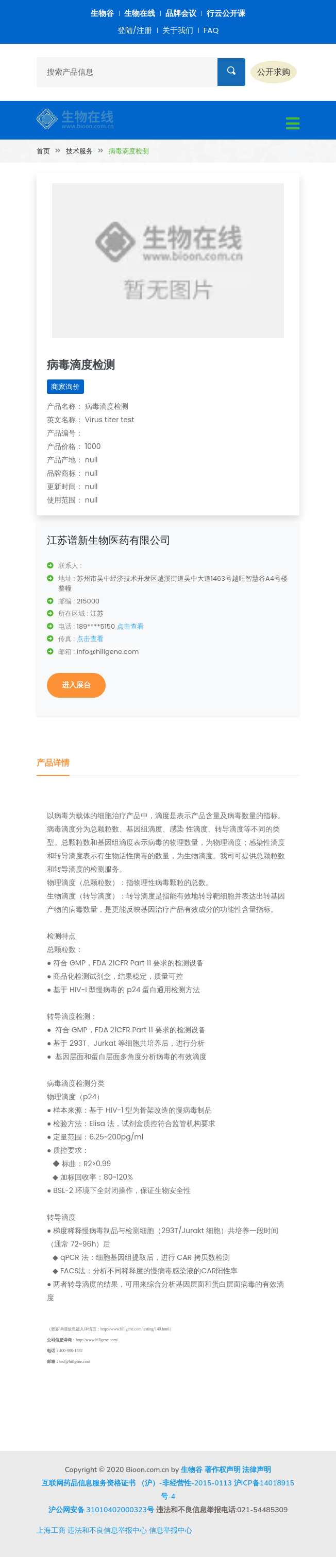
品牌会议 (180, 13)
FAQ (211, 30)
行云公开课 (226, 13)
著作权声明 (223, 1470)
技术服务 (79, 151)
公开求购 (273, 72)
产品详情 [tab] (53, 763)
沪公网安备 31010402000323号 (101, 1510)
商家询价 (65, 387)
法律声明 (256, 1470)
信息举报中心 (170, 1530)
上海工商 (51, 1530)
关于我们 (177, 30)
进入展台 (76, 685)
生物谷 (102, 13)
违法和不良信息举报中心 (107, 1530)
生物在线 (139, 13)
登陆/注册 (134, 30)
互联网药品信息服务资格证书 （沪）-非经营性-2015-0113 (137, 1483)
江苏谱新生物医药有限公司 (109, 540)
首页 (43, 151)
